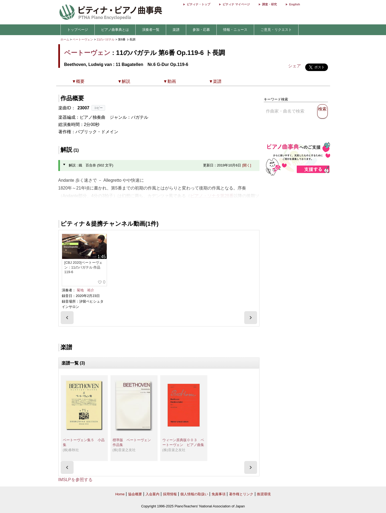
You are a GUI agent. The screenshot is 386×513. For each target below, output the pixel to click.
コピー (98, 107)
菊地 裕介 (85, 290)
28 (226, 196)
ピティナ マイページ (236, 4)
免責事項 (219, 494)
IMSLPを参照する (75, 479)
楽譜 (176, 30)
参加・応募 (201, 30)
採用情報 (170, 494)
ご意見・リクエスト (276, 30)
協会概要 (135, 494)
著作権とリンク (241, 494)
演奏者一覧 (150, 30)
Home (120, 494)
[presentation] (67, 317)
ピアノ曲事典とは (115, 30)
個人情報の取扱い (194, 494)
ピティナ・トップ (198, 4)
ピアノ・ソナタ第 (207, 196)
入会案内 (152, 494)
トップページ (77, 30)
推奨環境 (264, 494)
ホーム (64, 39)
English (294, 4)
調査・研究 (269, 4)
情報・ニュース (235, 30)
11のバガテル (106, 39)
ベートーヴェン (82, 39)
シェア (294, 66)
